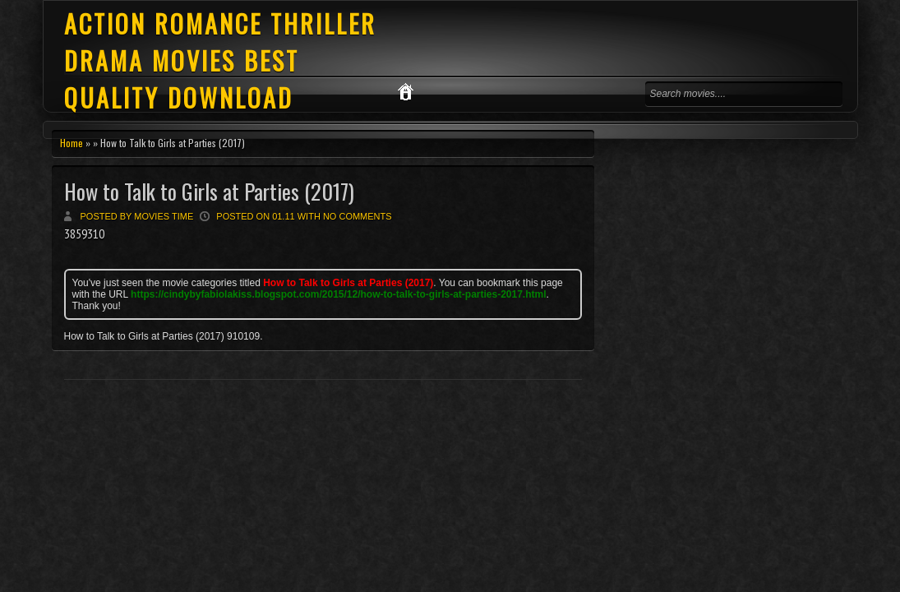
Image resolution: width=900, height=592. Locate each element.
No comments (357, 216)
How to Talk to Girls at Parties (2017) (209, 191)
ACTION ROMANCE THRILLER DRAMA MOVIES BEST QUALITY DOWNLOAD (220, 60)
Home (71, 143)
